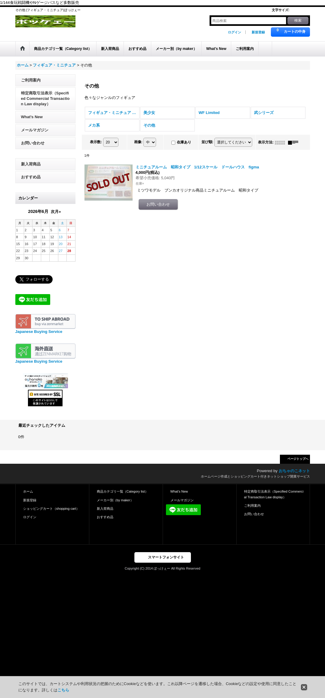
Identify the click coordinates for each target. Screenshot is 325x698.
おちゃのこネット (294, 471)
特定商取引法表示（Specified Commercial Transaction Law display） (45, 98)
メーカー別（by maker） (115, 500)
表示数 (96, 142)
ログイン (234, 32)
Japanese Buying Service (39, 331)
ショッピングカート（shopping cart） (51, 508)
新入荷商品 (31, 164)
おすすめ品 (31, 177)
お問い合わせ (32, 143)
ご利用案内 (31, 80)
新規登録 (258, 32)
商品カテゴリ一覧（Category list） (122, 491)
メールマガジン (34, 130)
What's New (32, 117)
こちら (63, 690)
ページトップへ (297, 458)
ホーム (28, 491)
